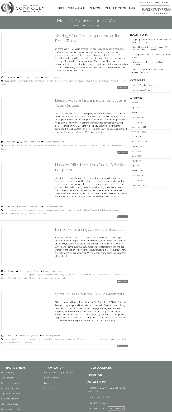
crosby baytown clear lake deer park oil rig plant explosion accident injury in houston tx (39, 201)
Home (61, 8)
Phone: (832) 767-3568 (100, 381)
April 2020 (136, 166)
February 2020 (138, 175)
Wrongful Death (8, 398)
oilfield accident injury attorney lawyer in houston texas (23, 205)
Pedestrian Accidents (10, 382)
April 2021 (136, 107)
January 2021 (138, 122)
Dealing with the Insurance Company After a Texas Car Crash (62, 141)
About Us (95, 8)
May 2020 (136, 161)
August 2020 (137, 146)
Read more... (122, 87)
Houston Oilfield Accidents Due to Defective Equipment (99, 201)
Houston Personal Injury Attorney (58, 356)
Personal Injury (76, 8)
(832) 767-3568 (156, 9)
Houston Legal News (31, 76)
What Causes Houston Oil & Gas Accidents (89, 281)
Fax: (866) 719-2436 (99, 386)
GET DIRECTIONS (96, 392)
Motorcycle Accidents (10, 372)
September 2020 (139, 141)
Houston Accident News (54, 137)
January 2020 (138, 180)
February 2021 (138, 117)
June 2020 (136, 156)
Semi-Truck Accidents (10, 366)
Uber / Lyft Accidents (10, 393)
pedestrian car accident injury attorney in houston (65, 80)
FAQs (107, 8)
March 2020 (137, 170)
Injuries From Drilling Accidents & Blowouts (89, 220)
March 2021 (137, 112)
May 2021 (136, 103)
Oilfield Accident (8, 403)
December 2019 (139, 185)
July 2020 (136, 151)
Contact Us (119, 8)
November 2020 (139, 132)
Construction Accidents (11, 387)
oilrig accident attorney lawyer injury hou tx (55, 265)
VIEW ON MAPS (116, 392)
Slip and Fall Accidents (11, 377)
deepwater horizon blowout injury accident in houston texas (100, 262)
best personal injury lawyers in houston (20, 141)
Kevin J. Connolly (51, 361)
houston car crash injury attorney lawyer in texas (24, 80)
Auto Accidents (7, 361)
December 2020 (139, 127)
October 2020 (138, 137)
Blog (132, 8)
